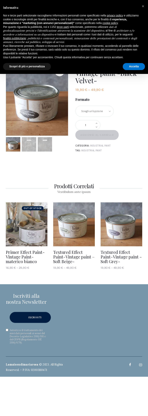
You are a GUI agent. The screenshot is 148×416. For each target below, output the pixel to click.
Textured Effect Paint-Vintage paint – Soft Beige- (74, 256)
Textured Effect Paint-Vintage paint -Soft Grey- (121, 256)
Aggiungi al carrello (97, 135)
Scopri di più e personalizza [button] (27, 66)
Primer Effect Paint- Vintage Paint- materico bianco (25, 256)
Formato (82, 99)
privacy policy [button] (115, 15)
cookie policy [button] (110, 23)
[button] (143, 6)
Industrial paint (100, 145)
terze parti (63, 26)
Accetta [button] (134, 66)
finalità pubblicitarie (14, 38)
